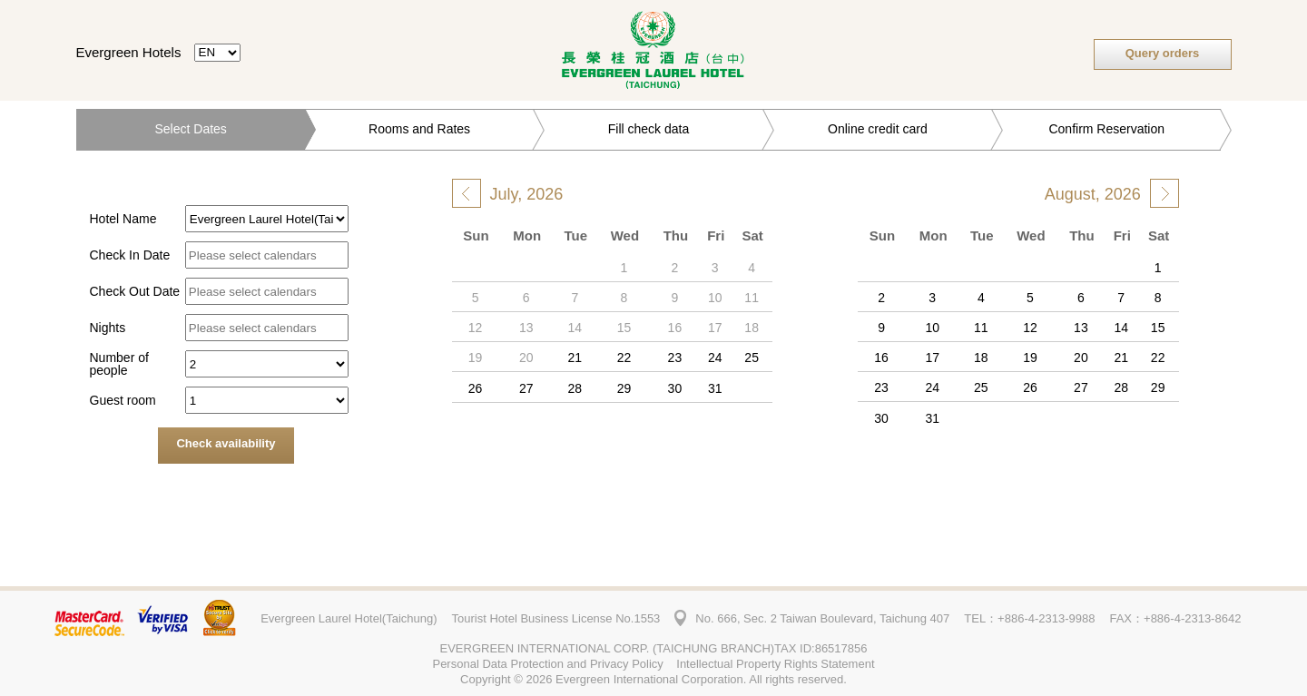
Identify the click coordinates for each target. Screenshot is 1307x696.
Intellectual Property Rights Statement (775, 664)
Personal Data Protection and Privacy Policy (547, 664)
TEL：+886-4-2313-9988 (1029, 618)
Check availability (225, 443)
